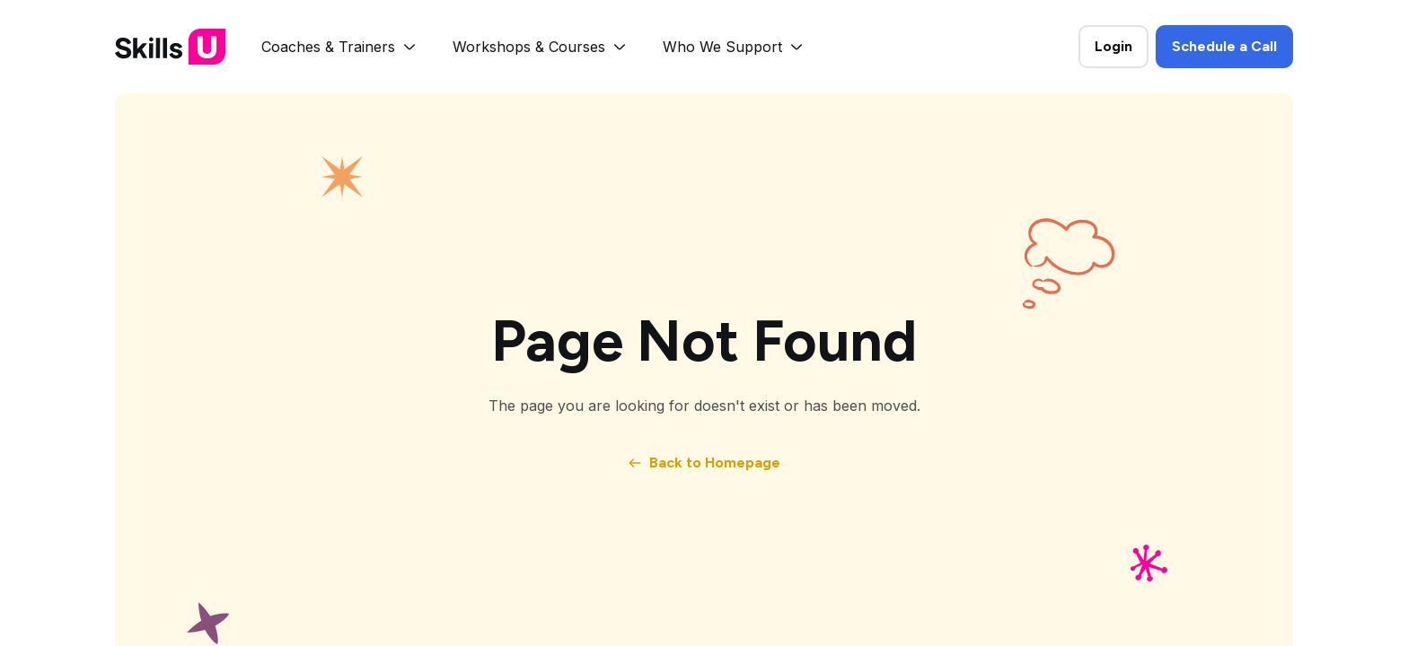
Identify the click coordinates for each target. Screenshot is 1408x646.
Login (1113, 46)
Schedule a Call (1224, 46)
